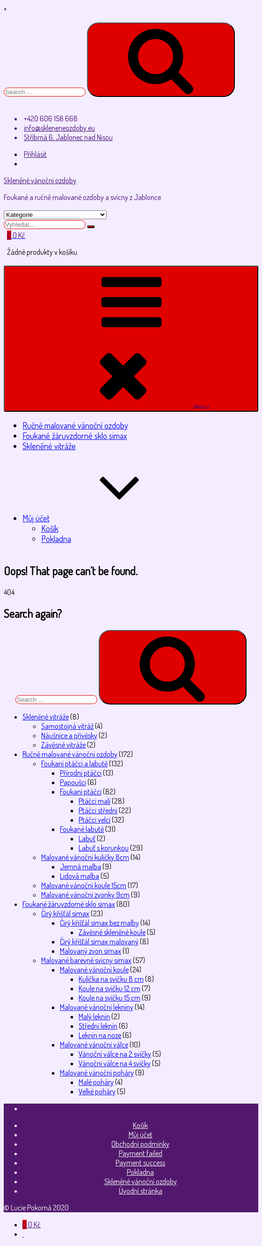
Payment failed (140, 1153)
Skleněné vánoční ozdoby (40, 180)
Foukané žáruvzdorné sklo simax (74, 435)
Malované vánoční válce (94, 1044)
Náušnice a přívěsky (69, 735)
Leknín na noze (100, 1035)
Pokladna (56, 539)
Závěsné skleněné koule (112, 932)
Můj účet (106, 518)
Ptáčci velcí (94, 819)
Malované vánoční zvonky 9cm (85, 894)
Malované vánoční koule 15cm (83, 885)
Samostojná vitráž (67, 726)
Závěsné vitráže (63, 744)
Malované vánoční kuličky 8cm (85, 857)
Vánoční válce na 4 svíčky (115, 1063)
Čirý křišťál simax (65, 913)
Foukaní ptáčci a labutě (74, 763)
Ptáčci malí (94, 801)
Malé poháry (96, 1082)
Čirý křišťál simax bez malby (99, 922)
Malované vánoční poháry (97, 1072)
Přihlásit (35, 154)
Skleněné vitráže (49, 446)
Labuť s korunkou (104, 848)
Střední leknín (98, 1026)
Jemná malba (80, 866)
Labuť (87, 838)
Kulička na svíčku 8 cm (111, 979)
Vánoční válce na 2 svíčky (115, 1054)
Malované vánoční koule (94, 969)
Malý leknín (94, 1016)
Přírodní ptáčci (81, 773)
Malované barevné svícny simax (86, 960)
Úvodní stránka (140, 1190)
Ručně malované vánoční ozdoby (75, 425)
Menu (131, 338)
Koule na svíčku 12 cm (109, 988)
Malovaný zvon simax (90, 951)
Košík (49, 528)
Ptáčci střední (98, 810)
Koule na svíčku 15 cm (109, 997)
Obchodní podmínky (140, 1144)
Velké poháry (97, 1091)
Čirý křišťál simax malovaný (99, 941)
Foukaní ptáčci (81, 791)
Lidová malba (79, 876)
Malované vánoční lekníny (96, 1007)
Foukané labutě (82, 829)
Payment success (140, 1162)
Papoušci (73, 782)
